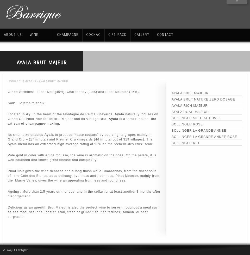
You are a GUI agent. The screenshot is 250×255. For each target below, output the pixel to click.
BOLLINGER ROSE (187, 124)
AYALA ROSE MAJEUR (190, 112)
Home (12, 81)
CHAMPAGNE (27, 81)
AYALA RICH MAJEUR (190, 106)
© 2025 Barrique (15, 250)
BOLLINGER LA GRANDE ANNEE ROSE (204, 137)
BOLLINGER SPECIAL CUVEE (196, 118)
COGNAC (93, 34)
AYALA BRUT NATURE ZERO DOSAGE (203, 99)
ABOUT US (13, 34)
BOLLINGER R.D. (186, 143)
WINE (34, 34)
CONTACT (165, 34)
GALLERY (141, 34)
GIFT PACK (117, 34)
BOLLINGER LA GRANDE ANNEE (199, 130)
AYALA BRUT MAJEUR (190, 93)
